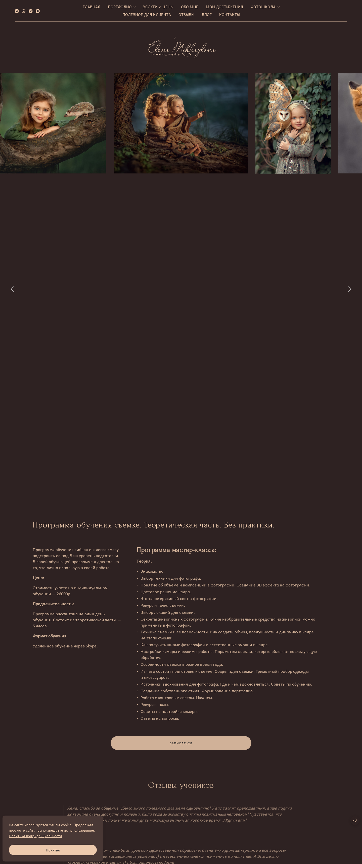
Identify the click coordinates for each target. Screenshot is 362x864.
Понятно (53, 850)
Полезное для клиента (146, 15)
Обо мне (189, 7)
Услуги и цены (158, 7)
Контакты (229, 15)
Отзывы (186, 15)
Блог (207, 15)
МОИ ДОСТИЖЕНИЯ (224, 7)
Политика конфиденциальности (35, 835)
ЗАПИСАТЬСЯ (181, 746)
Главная (91, 7)
